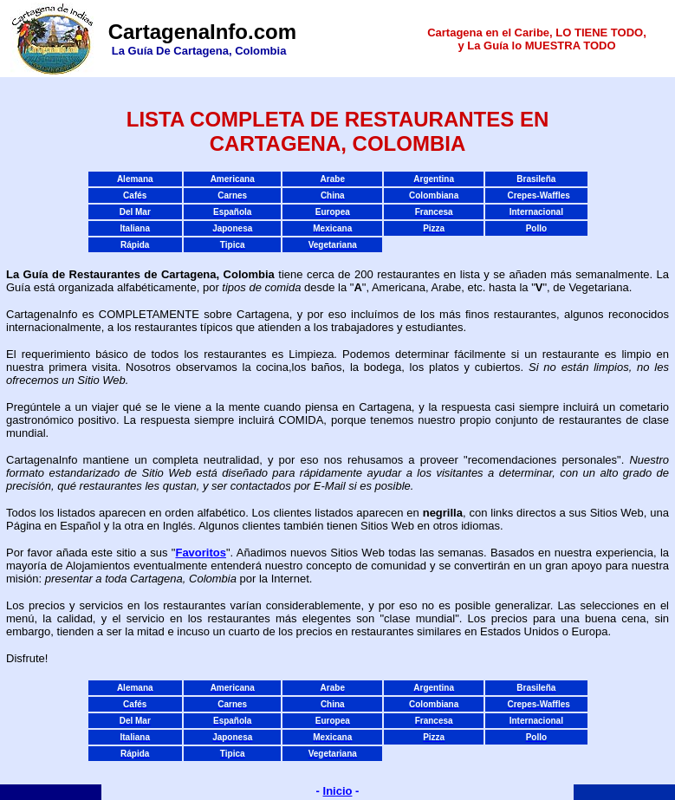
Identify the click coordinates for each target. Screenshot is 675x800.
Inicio (338, 790)
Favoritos (200, 552)
